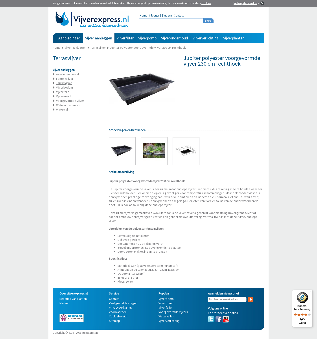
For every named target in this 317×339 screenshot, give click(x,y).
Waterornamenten (68, 105)
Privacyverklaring (120, 307)
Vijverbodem (64, 87)
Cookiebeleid (118, 316)
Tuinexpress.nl (90, 333)
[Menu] (310, 292)
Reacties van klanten (73, 299)
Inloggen (154, 15)
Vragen (168, 15)
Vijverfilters (166, 299)
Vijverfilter (125, 38)
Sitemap (114, 321)
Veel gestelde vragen (123, 303)
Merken (64, 303)
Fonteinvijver (64, 79)
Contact (179, 15)
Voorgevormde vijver (70, 101)
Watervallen (166, 316)
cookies (206, 3)
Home (143, 15)
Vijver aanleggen (98, 38)
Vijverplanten (233, 38)
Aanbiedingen (69, 38)
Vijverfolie (62, 92)
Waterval (62, 109)
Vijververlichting (206, 38)
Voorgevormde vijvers (173, 312)
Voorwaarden (118, 312)
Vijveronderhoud (174, 38)
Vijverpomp (147, 38)
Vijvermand (63, 96)
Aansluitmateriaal (67, 74)
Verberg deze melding (246, 3)
